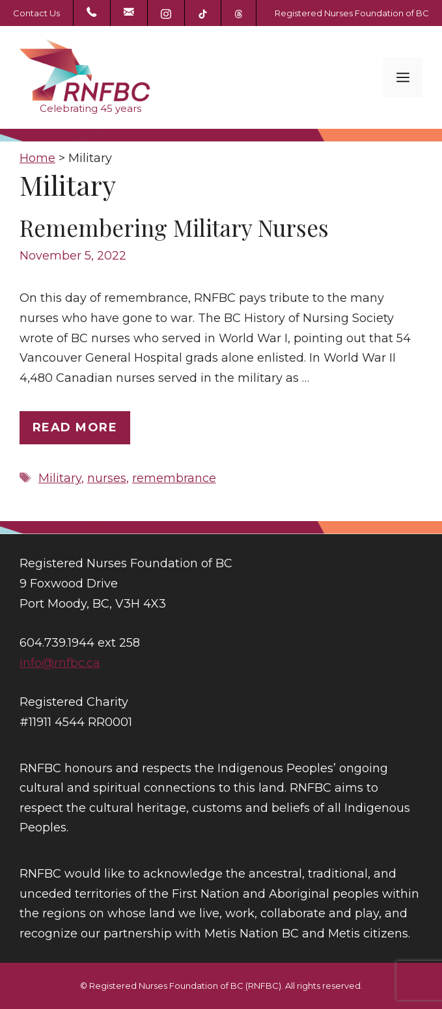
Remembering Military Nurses (174, 227)
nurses (106, 478)
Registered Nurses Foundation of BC (352, 13)
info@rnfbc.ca (60, 663)
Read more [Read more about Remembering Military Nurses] (75, 427)
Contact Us (36, 13)
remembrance (174, 478)
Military (59, 478)
